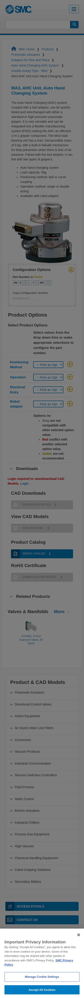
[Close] (79, 940)
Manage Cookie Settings (42, 981)
